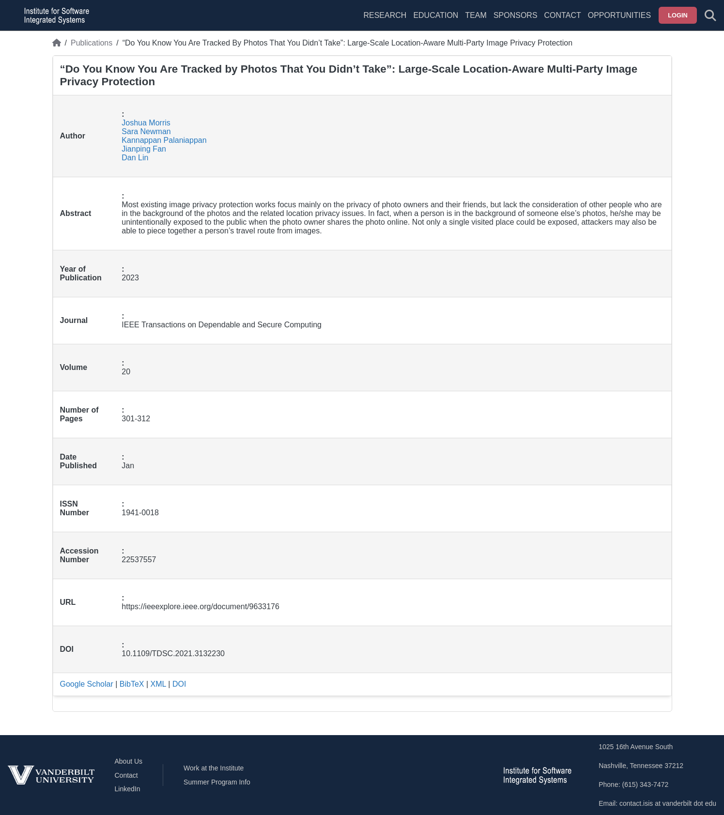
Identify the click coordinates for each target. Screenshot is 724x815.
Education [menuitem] (435, 15)
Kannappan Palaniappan (164, 140)
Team (475, 15)
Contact (562, 15)
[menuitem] (475, 21)
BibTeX (132, 684)
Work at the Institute (214, 768)
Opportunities (619, 15)
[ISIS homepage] (54, 15)
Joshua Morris (146, 123)
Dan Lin (135, 158)
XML (158, 684)
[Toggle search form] (710, 15)
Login (678, 15)
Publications (91, 43)
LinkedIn (127, 789)
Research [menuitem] (384, 15)
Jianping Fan (144, 149)
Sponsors (515, 15)
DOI (179, 684)
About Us (129, 761)
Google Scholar (86, 684)
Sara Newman (146, 131)
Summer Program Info (217, 782)
